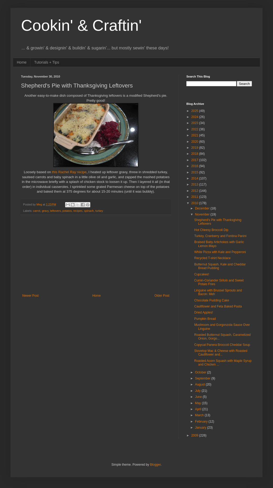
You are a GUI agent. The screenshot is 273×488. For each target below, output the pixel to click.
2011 (195, 197)
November (203, 214)
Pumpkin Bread (205, 319)
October (201, 372)
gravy (45, 210)
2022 (195, 129)
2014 (195, 178)
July (198, 391)
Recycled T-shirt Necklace (212, 258)
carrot (36, 210)
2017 (195, 160)
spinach (89, 210)
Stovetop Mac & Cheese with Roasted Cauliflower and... (220, 352)
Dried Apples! (203, 312)
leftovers (55, 210)
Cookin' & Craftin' (81, 25)
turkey (99, 210)
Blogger (155, 464)
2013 (195, 184)
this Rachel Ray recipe (69, 172)
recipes (77, 210)
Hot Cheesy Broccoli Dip (211, 230)
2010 (195, 203)
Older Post (161, 295)
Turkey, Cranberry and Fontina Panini (220, 236)
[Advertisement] (95, 254)
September (203, 378)
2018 (195, 154)
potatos (67, 210)
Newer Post (30, 295)
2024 (195, 117)
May (198, 403)
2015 (195, 172)
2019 (195, 148)
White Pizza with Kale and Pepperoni (220, 252)
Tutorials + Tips (46, 62)
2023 (195, 123)
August (200, 384)
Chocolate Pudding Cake (211, 300)
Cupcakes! (201, 274)
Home (22, 62)
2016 (195, 166)
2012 (195, 191)
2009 (195, 435)
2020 (195, 141)
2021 (195, 135)
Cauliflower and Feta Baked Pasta (218, 306)
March (200, 415)
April (198, 409)
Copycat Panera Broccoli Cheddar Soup (222, 345)
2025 (195, 111)
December (203, 208)
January (201, 427)
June (199, 397)
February (201, 421)
